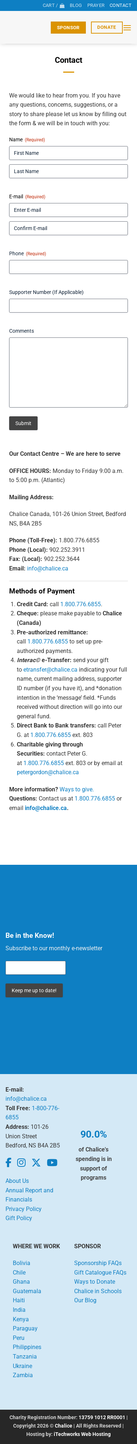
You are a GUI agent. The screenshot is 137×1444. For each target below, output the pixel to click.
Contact (121, 5)
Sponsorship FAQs (98, 1263)
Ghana (21, 1281)
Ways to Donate (94, 1281)
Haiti (19, 1300)
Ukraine (22, 1366)
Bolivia (21, 1263)
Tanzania (25, 1356)
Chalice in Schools (98, 1291)
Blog (76, 5)
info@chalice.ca (47, 568)
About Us (17, 1180)
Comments (21, 331)
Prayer (96, 5)
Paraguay (25, 1328)
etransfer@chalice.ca (50, 669)
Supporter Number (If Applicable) (46, 292)
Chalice (63, 1426)
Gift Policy (18, 1218)
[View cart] (54, 5)
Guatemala (27, 1291)
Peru (18, 1337)
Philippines (27, 1347)
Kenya (21, 1319)
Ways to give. (77, 789)
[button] (127, 28)
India (19, 1309)
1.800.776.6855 (80, 604)
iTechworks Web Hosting (82, 1434)
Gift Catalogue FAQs (100, 1272)
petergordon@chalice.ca (48, 772)
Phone (27, 254)
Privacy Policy (23, 1209)
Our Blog (85, 1300)
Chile (19, 1272)
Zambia (23, 1375)
